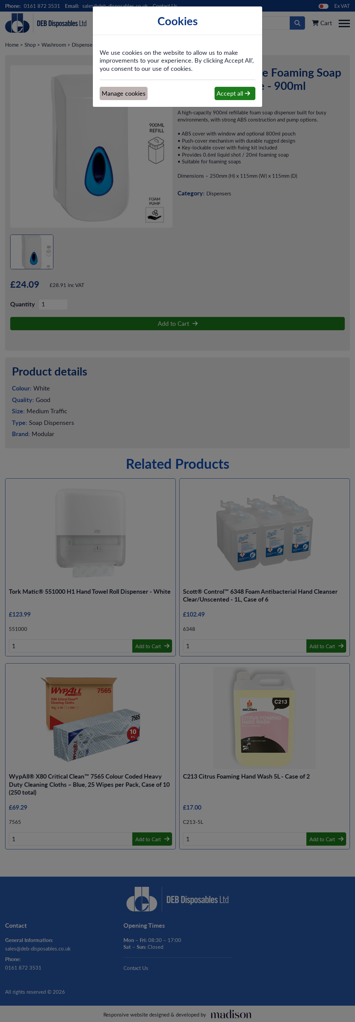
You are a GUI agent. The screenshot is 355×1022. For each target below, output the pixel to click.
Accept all (233, 93)
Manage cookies (124, 93)
